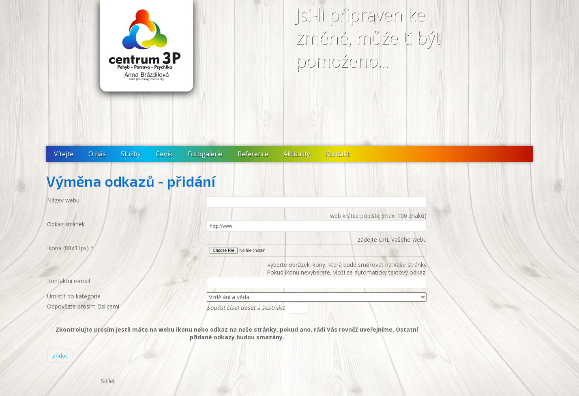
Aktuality (296, 153)
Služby (131, 153)
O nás (97, 153)
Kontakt (337, 153)
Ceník (164, 153)
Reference (253, 153)
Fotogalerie (205, 153)
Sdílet (108, 381)
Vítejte (63, 153)
